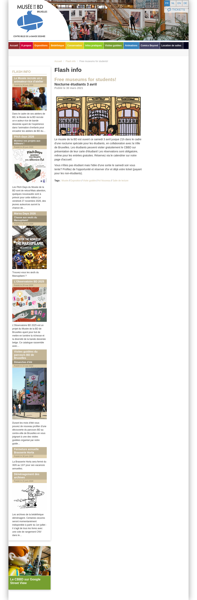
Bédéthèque (57, 45)
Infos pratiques (93, 45)
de (185, 3)
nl (173, 3)
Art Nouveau (104, 180)
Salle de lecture (120, 180)
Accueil (14, 45)
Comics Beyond (149, 45)
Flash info (71, 61)
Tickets (176, 9)
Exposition (75, 180)
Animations (131, 45)
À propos (26, 45)
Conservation (74, 45)
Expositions (41, 45)
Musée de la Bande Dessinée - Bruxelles (39, 20)
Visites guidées (113, 45)
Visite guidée (89, 180)
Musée (65, 180)
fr (166, 3)
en (179, 3)
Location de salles (171, 45)
